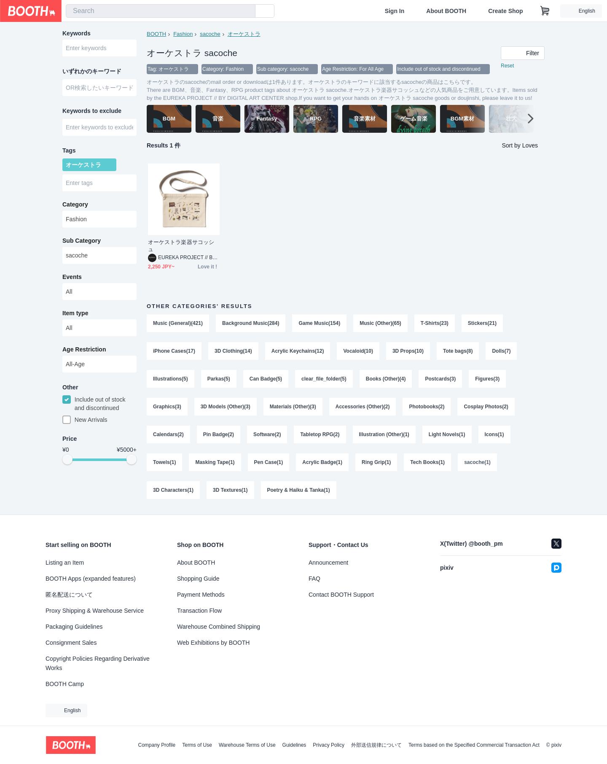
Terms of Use (197, 745)
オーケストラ (244, 34)
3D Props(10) (408, 351)
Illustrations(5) (170, 379)
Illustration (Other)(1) (384, 434)
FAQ (314, 578)
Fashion (183, 34)
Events (72, 277)
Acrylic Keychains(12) (297, 351)
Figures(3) (487, 379)
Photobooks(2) (426, 407)
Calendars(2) (168, 434)
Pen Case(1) (268, 462)
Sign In (395, 11)
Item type (75, 313)
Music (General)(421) (178, 323)
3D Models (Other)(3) (225, 407)
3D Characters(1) (173, 490)
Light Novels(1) (447, 434)
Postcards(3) (440, 379)
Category (75, 204)
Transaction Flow (199, 610)
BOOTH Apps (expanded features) (91, 578)
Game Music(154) (319, 323)
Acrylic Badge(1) (322, 462)
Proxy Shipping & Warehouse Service (95, 610)
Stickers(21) (482, 323)
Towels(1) (164, 462)
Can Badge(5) (266, 379)
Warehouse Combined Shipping (218, 626)
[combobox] (160, 11)
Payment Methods (201, 594)
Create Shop (505, 11)
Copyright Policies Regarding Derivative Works (98, 663)
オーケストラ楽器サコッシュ (181, 245)
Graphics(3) (167, 407)
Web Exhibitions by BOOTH (213, 642)
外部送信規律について (376, 745)
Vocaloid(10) (358, 351)
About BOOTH (446, 11)
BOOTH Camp (65, 684)
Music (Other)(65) (380, 323)
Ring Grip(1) (376, 462)
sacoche (210, 34)
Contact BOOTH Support (341, 594)
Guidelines (294, 745)
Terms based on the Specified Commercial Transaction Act (474, 745)
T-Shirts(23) (435, 323)
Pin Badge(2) (218, 434)
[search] (247, 11)
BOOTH (156, 34)
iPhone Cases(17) (174, 351)
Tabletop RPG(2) (319, 434)
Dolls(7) (501, 351)
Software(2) (267, 434)
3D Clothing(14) (233, 351)
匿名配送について (69, 594)
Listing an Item (65, 562)
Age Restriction (84, 349)
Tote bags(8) (458, 351)
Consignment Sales (71, 642)
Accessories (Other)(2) (363, 407)
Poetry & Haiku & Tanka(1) (298, 490)
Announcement (328, 562)
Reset (507, 66)
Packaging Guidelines (74, 626)
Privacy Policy (328, 745)
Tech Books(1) (427, 462)
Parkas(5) (218, 379)
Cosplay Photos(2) (486, 407)
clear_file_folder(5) (323, 379)
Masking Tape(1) (214, 462)
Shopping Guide (198, 578)
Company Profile (156, 745)
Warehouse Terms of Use (247, 745)
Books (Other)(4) (386, 379)
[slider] (67, 459)
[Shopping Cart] (545, 11)
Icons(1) (494, 434)
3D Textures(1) (230, 490)
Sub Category (81, 241)
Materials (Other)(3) (293, 407)
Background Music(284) (250, 323)
